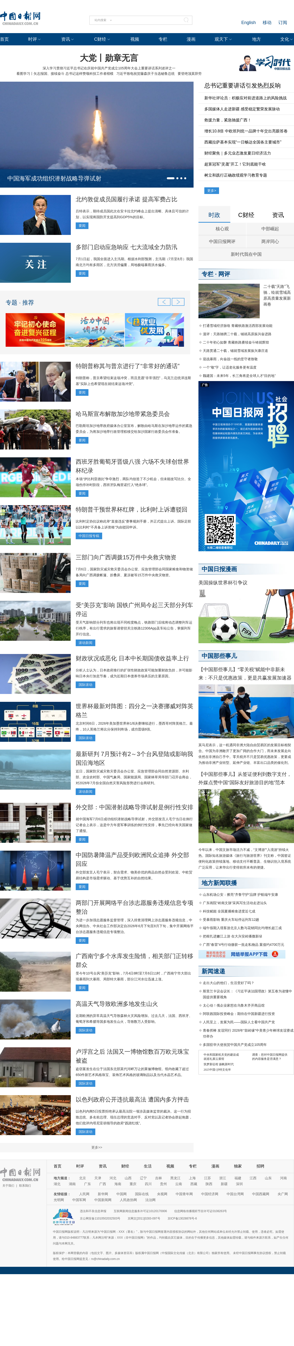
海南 (117, 1184)
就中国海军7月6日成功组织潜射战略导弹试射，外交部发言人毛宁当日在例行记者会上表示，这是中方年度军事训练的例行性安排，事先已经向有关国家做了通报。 (134, 825)
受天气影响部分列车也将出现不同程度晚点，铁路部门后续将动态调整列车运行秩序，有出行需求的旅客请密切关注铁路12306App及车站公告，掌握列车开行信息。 (134, 628)
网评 (224, 274)
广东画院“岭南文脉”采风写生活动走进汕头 (235, 903)
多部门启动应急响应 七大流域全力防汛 (126, 247)
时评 (32, 39)
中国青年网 (184, 1194)
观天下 (221, 39)
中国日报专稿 (89, 536)
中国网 (121, 1194)
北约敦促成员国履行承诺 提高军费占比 (126, 199)
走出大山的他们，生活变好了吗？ (228, 983)
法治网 (150, 1200)
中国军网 (79, 1200)
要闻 (82, 226)
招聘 (260, 1166)
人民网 (84, 1194)
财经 (125, 1166)
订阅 (282, 22)
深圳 (239, 1184)
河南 (283, 1178)
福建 (237, 1178)
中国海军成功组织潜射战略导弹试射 (54, 178)
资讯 (65, 39)
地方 (256, 39)
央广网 (283, 1194)
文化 (284, 39)
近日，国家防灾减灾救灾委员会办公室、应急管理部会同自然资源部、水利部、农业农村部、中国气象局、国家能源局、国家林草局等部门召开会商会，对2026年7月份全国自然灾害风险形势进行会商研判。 (134, 777)
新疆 (224, 1184)
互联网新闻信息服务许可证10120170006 (140, 1211)
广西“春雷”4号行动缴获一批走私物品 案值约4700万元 (243, 945)
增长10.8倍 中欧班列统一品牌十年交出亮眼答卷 (246, 131)
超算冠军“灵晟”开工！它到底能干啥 (235, 164)
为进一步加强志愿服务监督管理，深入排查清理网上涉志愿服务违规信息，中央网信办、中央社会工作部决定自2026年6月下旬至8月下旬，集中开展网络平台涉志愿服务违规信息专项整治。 (135, 926)
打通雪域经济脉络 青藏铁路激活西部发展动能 (237, 326)
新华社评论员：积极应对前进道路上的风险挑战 (245, 98)
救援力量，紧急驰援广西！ (227, 120)
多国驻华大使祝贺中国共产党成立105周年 (235, 1045)
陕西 (209, 1184)
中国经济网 (209, 1194)
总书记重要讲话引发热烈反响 (242, 85)
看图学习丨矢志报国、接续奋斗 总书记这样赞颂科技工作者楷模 (64, 74)
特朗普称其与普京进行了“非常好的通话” (128, 366)
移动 (267, 22)
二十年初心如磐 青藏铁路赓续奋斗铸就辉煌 (236, 342)
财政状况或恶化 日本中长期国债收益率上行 (132, 658)
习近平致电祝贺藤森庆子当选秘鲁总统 (145, 74)
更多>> (96, 1147)
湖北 (57, 1184)
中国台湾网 (235, 1194)
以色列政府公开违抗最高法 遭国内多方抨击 (132, 1099)
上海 (192, 1178)
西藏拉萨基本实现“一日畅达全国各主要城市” (243, 142)
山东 (268, 1178)
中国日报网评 (222, 241)
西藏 (193, 1184)
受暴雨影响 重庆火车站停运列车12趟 (231, 920)
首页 (4, 39)
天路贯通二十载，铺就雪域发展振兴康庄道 (235, 351)
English (248, 22)
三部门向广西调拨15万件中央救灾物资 (126, 557)
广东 (87, 1184)
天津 (97, 1178)
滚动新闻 (85, 643)
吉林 (158, 1178)
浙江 (222, 1178)
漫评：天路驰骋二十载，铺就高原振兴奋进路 (237, 334)
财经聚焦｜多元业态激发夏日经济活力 (237, 153)
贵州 (163, 1184)
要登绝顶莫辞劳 (190, 74)
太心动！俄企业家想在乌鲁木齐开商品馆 (234, 1005)
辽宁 (143, 1178)
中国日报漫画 (219, 569)
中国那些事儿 (219, 656)
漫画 (191, 39)
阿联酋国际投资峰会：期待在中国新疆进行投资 (239, 1014)
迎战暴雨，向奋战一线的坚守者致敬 (230, 359)
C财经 (100, 39)
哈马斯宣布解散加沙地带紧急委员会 (123, 413)
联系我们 (25, 1185)
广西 (102, 1184)
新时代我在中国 (246, 254)
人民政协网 (128, 1200)
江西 (253, 1178)
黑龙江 (175, 1178)
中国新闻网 (102, 1200)
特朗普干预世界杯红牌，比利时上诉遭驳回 (131, 509)
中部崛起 (270, 228)
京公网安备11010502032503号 (100, 1218)
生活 (148, 1166)
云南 (178, 1184)
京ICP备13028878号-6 (182, 1218)
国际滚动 (85, 685)
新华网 (103, 1194)
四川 (148, 1184)
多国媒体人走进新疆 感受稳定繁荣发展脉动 (242, 109)
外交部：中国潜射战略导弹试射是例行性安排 (134, 807)
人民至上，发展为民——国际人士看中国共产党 (239, 1022)
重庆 (133, 1184)
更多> (211, 190)
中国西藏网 (260, 1194)
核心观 (222, 228)
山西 (128, 1178)
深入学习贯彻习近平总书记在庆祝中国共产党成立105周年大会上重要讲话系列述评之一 (109, 68)
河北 (113, 1178)
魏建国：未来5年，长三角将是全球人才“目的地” (239, 376)
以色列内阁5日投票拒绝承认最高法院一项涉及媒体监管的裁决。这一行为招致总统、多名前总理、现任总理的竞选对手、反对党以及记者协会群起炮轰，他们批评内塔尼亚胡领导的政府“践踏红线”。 (134, 1117)
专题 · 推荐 (20, 302)
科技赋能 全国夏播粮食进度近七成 (229, 911)
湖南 (72, 1184)
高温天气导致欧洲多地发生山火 (117, 1003)
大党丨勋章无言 (109, 58)
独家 (238, 1166)
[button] (170, 178)
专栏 (163, 39)
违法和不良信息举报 (93, 1211)
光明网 (59, 1200)
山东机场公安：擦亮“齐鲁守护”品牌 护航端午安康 (240, 895)
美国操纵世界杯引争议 (222, 582)
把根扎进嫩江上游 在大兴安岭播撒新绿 (232, 936)
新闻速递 (213, 971)
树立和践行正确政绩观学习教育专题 (235, 175)
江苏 (207, 1178)
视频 (134, 39)
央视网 (162, 1194)
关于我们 (8, 1185)
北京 (82, 1178)
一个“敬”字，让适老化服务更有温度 (230, 367)
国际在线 (142, 1194)
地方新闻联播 (219, 883)
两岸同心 (270, 241)
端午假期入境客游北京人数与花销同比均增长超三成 (242, 928)
